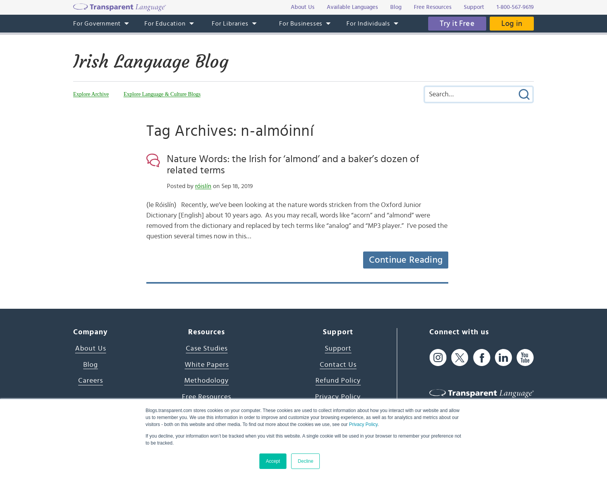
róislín (203, 186)
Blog (90, 364)
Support (338, 348)
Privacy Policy (363, 424)
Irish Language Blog (150, 61)
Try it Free (457, 23)
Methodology (206, 380)
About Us (90, 348)
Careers (90, 380)
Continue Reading (405, 260)
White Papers (207, 364)
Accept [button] (273, 461)
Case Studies (207, 348)
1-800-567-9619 (515, 7)
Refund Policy (338, 380)
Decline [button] (305, 461)
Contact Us (338, 364)
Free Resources (206, 396)
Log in (511, 23)
